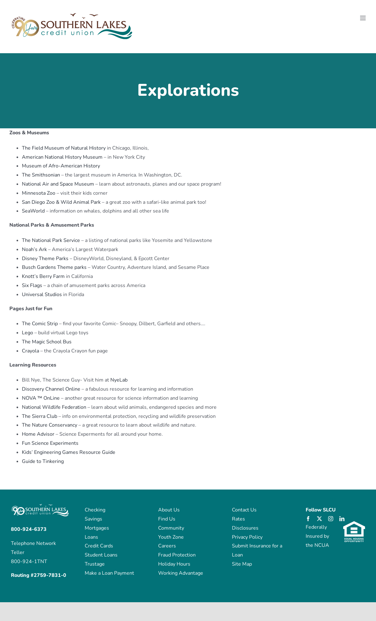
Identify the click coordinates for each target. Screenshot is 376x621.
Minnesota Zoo (38, 193)
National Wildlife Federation (54, 407)
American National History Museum (63, 157)
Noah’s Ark (34, 249)
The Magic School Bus (47, 341)
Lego (27, 332)
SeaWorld (33, 211)
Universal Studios (42, 294)
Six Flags (32, 285)
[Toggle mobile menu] (363, 18)
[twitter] (319, 518)
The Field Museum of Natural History (64, 148)
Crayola (30, 350)
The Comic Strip (40, 323)
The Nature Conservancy (50, 425)
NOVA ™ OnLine (41, 398)
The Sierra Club (40, 416)
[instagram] (330, 518)
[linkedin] (341, 518)
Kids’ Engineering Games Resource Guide (68, 452)
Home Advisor (38, 434)
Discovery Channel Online (51, 389)
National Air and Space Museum (58, 184)
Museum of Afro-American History (61, 165)
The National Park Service (51, 240)
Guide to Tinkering (43, 461)
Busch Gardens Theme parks (55, 267)
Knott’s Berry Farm (44, 276)
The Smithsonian (41, 175)
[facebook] (308, 518)
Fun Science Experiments (50, 443)
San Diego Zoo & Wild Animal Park (61, 202)
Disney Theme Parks (45, 258)
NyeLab (119, 380)
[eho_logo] (354, 523)
